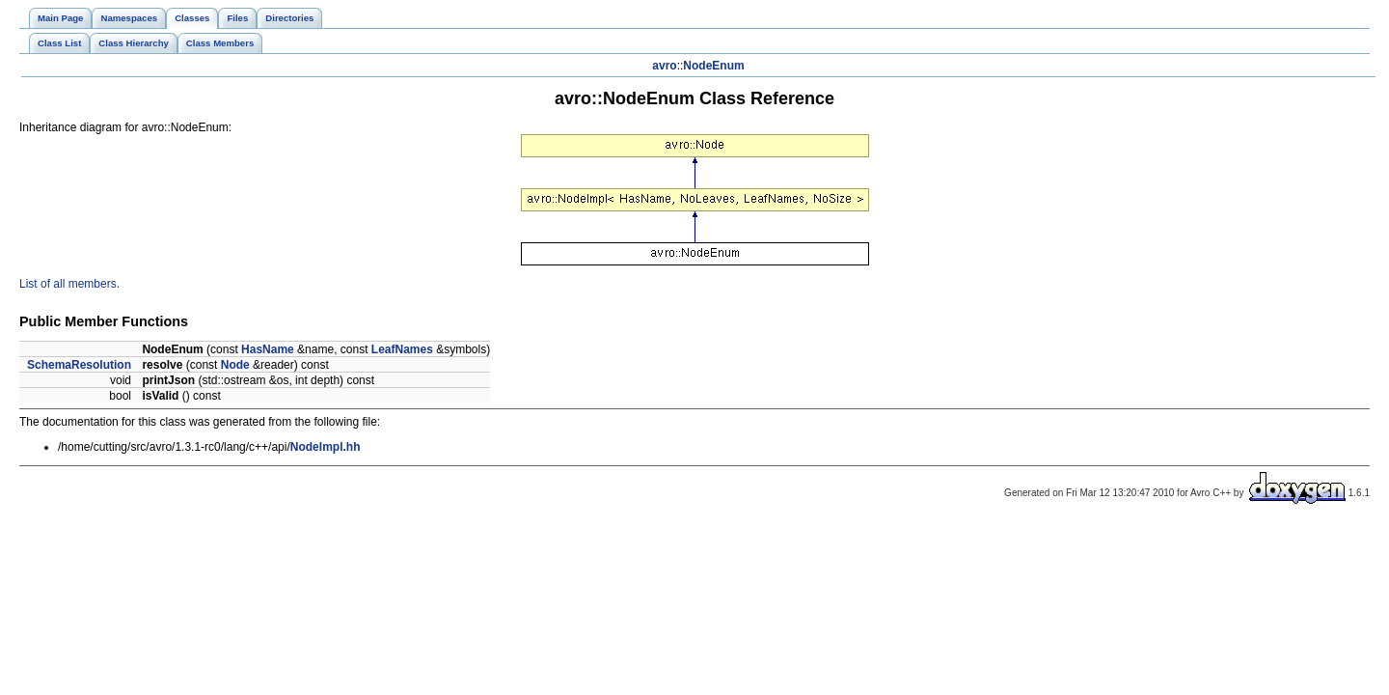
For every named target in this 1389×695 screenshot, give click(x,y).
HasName (267, 349)
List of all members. (69, 284)
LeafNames (402, 349)
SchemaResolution (79, 365)
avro (664, 65)
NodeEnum (713, 65)
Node (235, 365)
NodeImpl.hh (325, 447)
